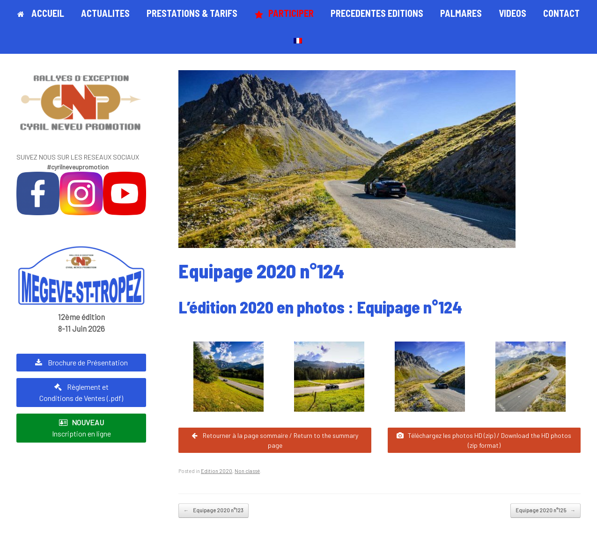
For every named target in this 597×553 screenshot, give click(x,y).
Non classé (247, 471)
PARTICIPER (284, 13)
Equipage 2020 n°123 (213, 511)
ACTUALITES (105, 13)
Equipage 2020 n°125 (545, 511)
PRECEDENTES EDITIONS (377, 13)
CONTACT (561, 13)
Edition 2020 (216, 471)
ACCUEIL (40, 13)
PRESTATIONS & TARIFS (192, 13)
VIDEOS (512, 13)
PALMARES (461, 13)
